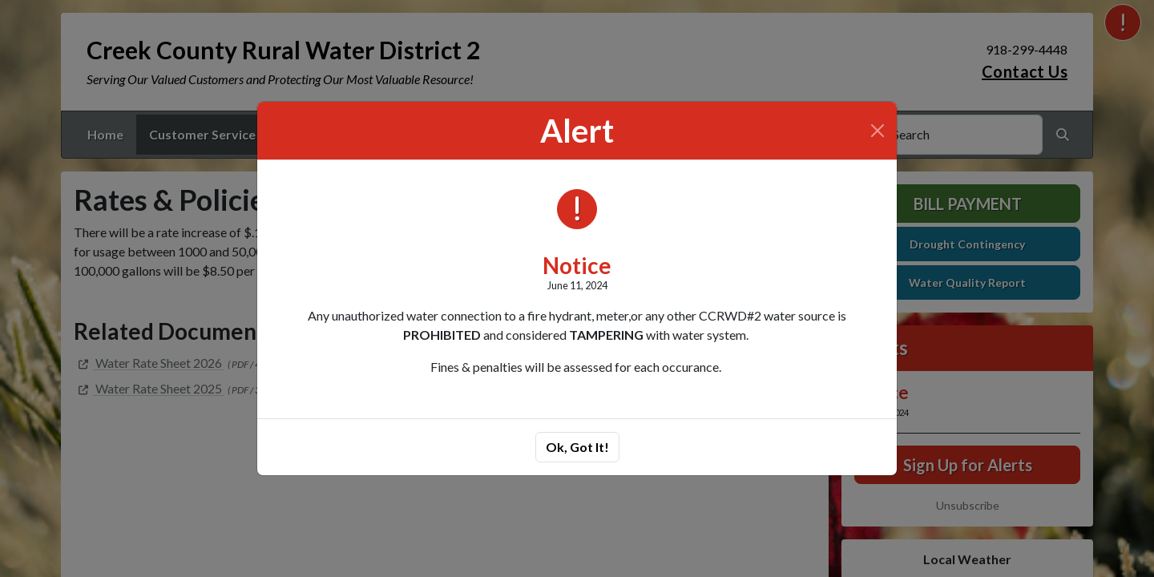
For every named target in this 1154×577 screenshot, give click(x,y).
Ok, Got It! (577, 446)
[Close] (877, 130)
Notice (577, 265)
